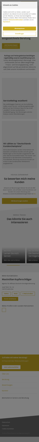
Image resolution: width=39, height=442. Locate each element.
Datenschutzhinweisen (15, 20)
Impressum (6, 22)
